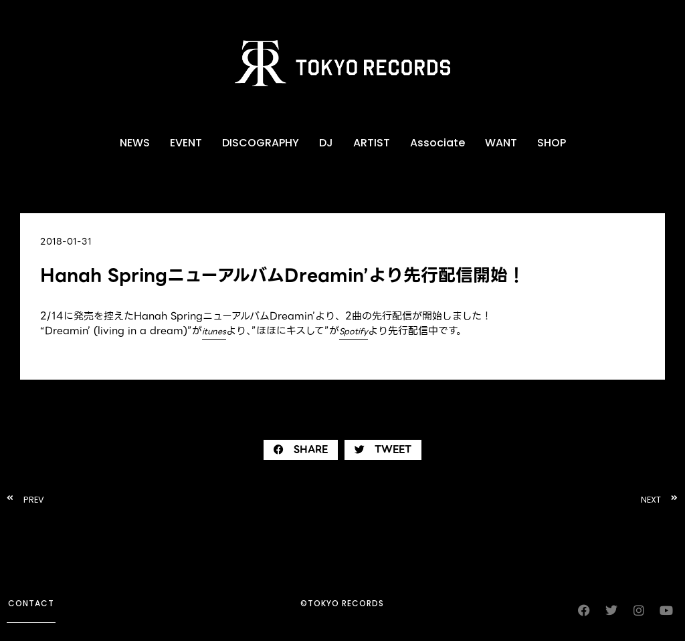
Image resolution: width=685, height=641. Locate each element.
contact (31, 603)
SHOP (551, 142)
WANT (501, 142)
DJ (326, 142)
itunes (214, 331)
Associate (437, 142)
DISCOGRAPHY (260, 142)
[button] (301, 450)
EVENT (186, 142)
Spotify (353, 331)
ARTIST (371, 142)
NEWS (135, 142)
